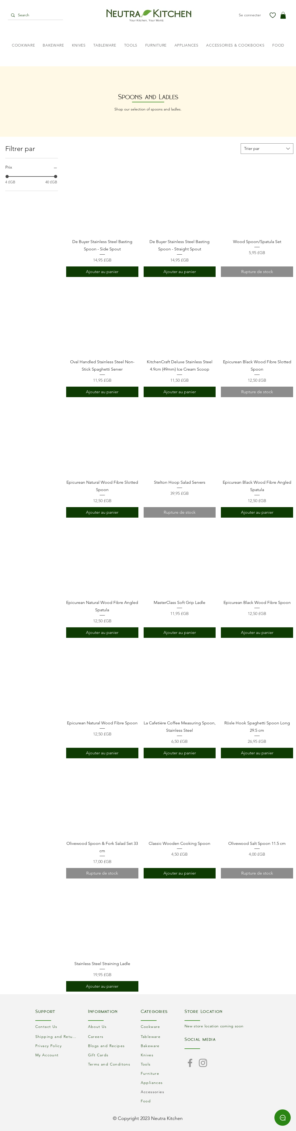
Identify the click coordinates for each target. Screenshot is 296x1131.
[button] (283, 15)
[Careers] (110, 1036)
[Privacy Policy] (57, 1046)
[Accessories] (163, 1092)
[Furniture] (163, 1073)
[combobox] (267, 148)
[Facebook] (190, 1062)
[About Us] (110, 1026)
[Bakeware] (163, 1046)
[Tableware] (163, 1036)
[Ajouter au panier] (102, 271)
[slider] (7, 176)
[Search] (35, 15)
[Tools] (163, 1064)
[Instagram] (202, 1062)
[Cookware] (163, 1026)
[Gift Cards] (110, 1055)
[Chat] (282, 1117)
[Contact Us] (57, 1026)
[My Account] (57, 1055)
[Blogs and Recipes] (110, 1046)
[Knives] (163, 1055)
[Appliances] (163, 1082)
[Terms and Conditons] (110, 1064)
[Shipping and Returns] (57, 1036)
